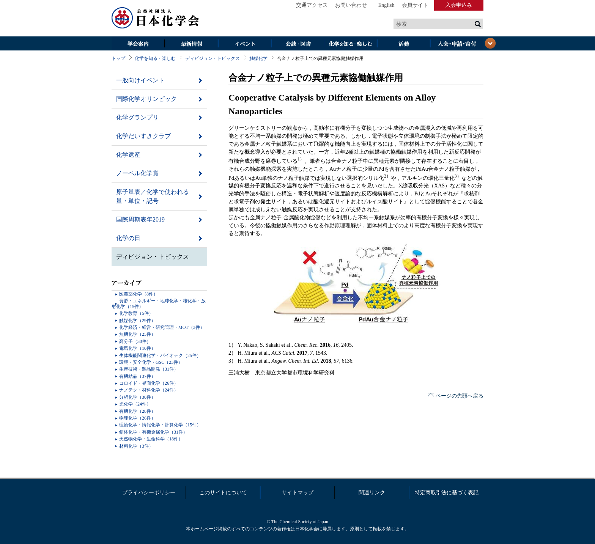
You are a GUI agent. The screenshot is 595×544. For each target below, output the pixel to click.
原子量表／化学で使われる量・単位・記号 (152, 196)
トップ (118, 58)
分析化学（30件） (137, 397)
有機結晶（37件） (137, 376)
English (386, 5)
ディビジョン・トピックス (212, 58)
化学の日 (128, 238)
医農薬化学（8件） (138, 294)
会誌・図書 (297, 44)
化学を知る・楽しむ (350, 44)
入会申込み (458, 5)
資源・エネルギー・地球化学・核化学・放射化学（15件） (159, 303)
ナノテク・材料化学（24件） (148, 390)
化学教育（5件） (136, 313)
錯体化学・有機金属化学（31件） (153, 432)
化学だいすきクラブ (143, 136)
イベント (244, 44)
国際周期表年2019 (140, 219)
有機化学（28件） (137, 411)
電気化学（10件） (137, 348)
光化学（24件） (135, 404)
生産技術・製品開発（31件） (148, 369)
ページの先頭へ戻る (459, 396)
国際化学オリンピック (146, 99)
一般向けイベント (140, 80)
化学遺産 (128, 154)
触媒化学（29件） (137, 320)
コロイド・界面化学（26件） (148, 383)
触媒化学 (258, 58)
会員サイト (415, 5)
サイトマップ (297, 492)
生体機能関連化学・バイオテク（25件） (160, 355)
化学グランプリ (137, 117)
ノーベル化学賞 (137, 173)
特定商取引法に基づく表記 (447, 492)
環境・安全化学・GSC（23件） (151, 362)
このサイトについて (223, 492)
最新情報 (191, 44)
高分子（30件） (135, 341)
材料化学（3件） (136, 446)
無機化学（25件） (137, 334)
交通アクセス (312, 5)
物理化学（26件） (137, 418)
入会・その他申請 (456, 44)
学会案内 (138, 44)
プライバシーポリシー (148, 492)
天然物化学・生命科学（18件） (151, 439)
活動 (403, 44)
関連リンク (372, 492)
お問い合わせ (351, 5)
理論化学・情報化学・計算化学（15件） (160, 425)
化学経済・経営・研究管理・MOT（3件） (162, 327)
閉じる (490, 43)
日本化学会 (156, 18)
